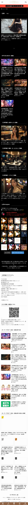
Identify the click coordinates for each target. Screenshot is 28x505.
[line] (12, 495)
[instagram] (10, 495)
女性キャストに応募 (21, 497)
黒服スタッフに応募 (11, 499)
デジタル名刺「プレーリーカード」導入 (14, 6)
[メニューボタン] (2, 2)
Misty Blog (18, 499)
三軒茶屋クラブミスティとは (11, 497)
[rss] (16, 495)
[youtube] (14, 495)
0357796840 (4, 297)
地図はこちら (5, 300)
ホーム (4, 497)
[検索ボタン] (26, 2)
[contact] (17, 495)
